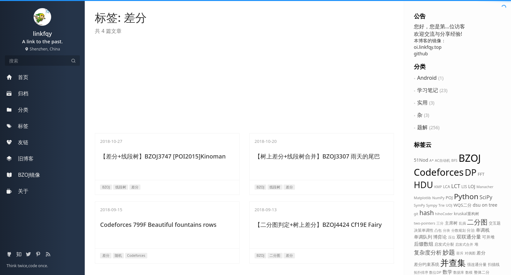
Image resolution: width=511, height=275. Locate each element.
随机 (118, 255)
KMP (438, 186)
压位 (451, 237)
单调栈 (482, 230)
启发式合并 (464, 244)
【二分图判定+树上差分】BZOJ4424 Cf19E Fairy (318, 224)
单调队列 (423, 237)
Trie (441, 205)
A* (432, 160)
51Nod (421, 160)
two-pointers (424, 223)
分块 (446, 230)
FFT (481, 174)
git (416, 213)
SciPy (486, 197)
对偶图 (470, 253)
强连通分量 (477, 264)
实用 (422, 102)
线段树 (120, 187)
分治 (470, 230)
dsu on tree (485, 205)
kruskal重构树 (466, 213)
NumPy (438, 197)
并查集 (453, 262)
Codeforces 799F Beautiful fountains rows (158, 224)
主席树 (451, 223)
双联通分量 (469, 236)
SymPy (419, 205)
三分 (440, 223)
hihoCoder (444, 213)
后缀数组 (423, 244)
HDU (423, 185)
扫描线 (494, 264)
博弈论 (440, 237)
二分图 (477, 222)
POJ (449, 197)
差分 (481, 253)
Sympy (431, 205)
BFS (454, 160)
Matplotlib (422, 197)
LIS (464, 186)
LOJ (471, 186)
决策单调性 (423, 230)
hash (426, 212)
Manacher (484, 186)
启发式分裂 (444, 244)
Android (427, 77)
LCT (455, 186)
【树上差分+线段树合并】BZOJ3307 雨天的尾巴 (317, 156)
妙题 (449, 252)
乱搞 (462, 223)
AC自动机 (442, 160)
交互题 (495, 223)
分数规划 (458, 230)
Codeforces (439, 172)
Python (466, 196)
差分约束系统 (426, 264)
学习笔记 (427, 90)
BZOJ (470, 158)
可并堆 (488, 237)
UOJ (449, 205)
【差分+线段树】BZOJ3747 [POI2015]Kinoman (163, 156)
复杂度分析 (428, 252)
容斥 (459, 253)
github (421, 53)
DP (470, 172)
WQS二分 (462, 205)
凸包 (438, 230)
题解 (422, 127)
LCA (446, 186)
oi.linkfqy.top (428, 47)
